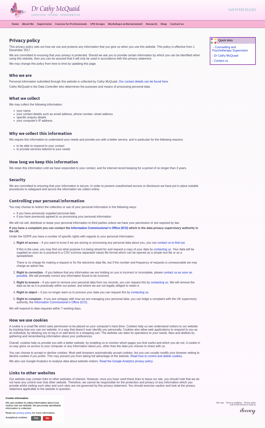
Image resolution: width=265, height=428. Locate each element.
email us (252, 405)
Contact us (221, 61)
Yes (36, 418)
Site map (220, 403)
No (47, 418)
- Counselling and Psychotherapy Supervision (230, 49)
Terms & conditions (234, 403)
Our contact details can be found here (143, 81)
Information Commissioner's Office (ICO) (100, 228)
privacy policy (24, 412)
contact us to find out (171, 243)
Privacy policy (250, 403)
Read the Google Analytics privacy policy (126, 361)
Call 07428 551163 (242, 9)
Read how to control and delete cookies (156, 356)
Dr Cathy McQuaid (226, 56)
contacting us (162, 249)
